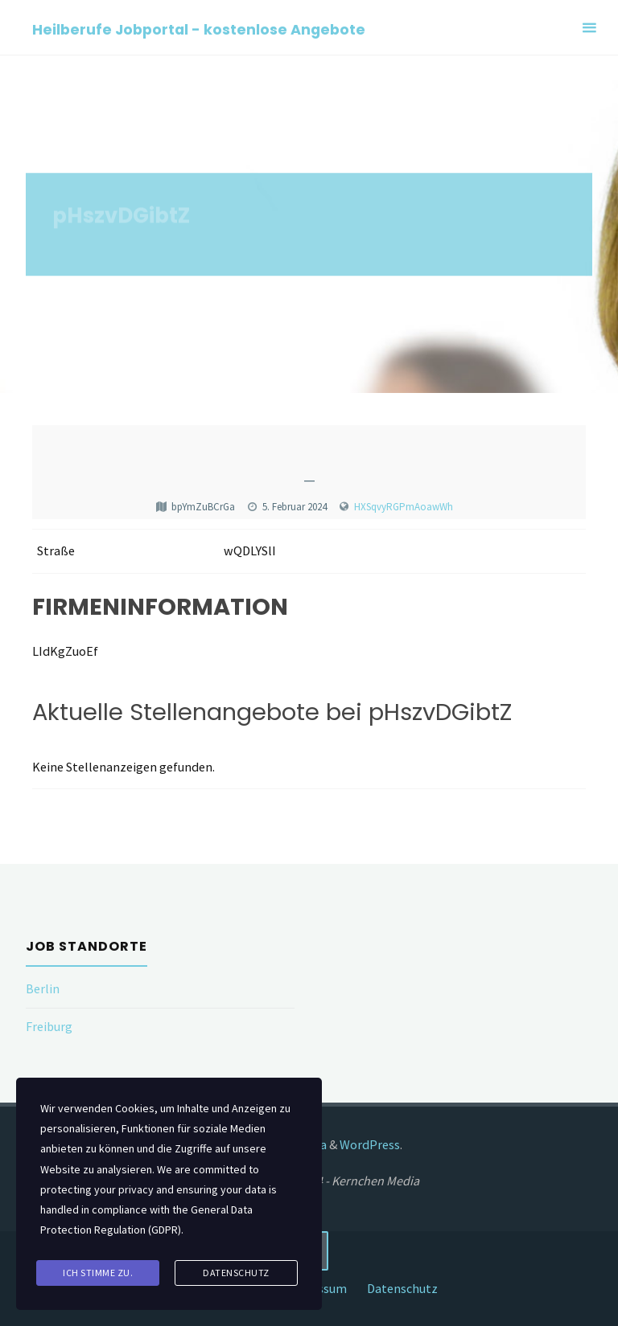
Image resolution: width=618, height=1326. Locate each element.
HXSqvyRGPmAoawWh (403, 507)
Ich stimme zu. (98, 1273)
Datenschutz (402, 1288)
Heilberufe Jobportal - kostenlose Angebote (198, 28)
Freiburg (49, 1026)
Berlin (43, 988)
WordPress (370, 1144)
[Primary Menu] (589, 27)
